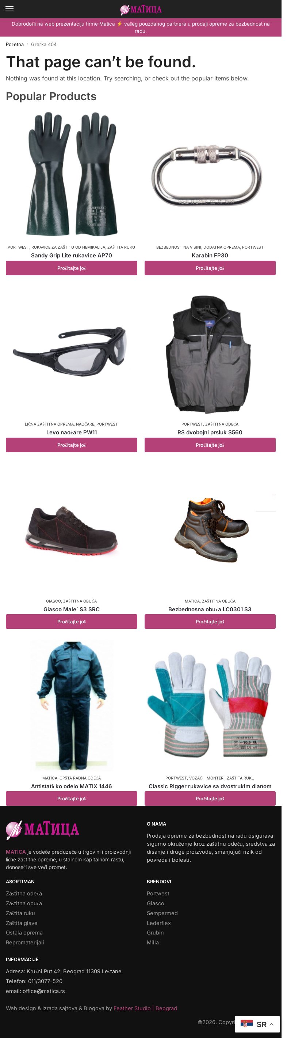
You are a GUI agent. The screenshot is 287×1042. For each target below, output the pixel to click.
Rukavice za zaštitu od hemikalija (68, 247)
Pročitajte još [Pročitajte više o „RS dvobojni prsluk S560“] (210, 445)
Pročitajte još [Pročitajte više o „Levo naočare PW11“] (71, 445)
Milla (153, 942)
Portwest (18, 247)
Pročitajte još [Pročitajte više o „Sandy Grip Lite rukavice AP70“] (71, 268)
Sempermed (162, 913)
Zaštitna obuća (80, 601)
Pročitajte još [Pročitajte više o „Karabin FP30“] (210, 268)
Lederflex (159, 923)
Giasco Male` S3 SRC (71, 609)
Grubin (155, 932)
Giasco (53, 601)
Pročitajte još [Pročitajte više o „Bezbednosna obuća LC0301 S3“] (210, 621)
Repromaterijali (25, 942)
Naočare (85, 424)
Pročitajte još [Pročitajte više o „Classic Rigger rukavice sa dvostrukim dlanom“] (210, 798)
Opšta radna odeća (80, 778)
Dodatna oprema (221, 247)
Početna (15, 44)
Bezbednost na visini (178, 247)
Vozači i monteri (207, 778)
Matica (192, 601)
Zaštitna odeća (221, 424)
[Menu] (16, 9)
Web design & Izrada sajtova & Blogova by (91, 1008)
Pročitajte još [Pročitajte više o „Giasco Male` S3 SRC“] (71, 621)
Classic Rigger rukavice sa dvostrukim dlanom (210, 786)
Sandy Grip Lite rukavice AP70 (71, 255)
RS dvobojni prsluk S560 (209, 432)
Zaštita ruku (121, 247)
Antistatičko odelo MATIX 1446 (71, 786)
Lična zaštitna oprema (49, 424)
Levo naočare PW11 (71, 432)
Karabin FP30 (210, 255)
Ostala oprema (24, 932)
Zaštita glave (22, 923)
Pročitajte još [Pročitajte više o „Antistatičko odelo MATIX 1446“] (71, 798)
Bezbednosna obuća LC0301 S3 (210, 609)
